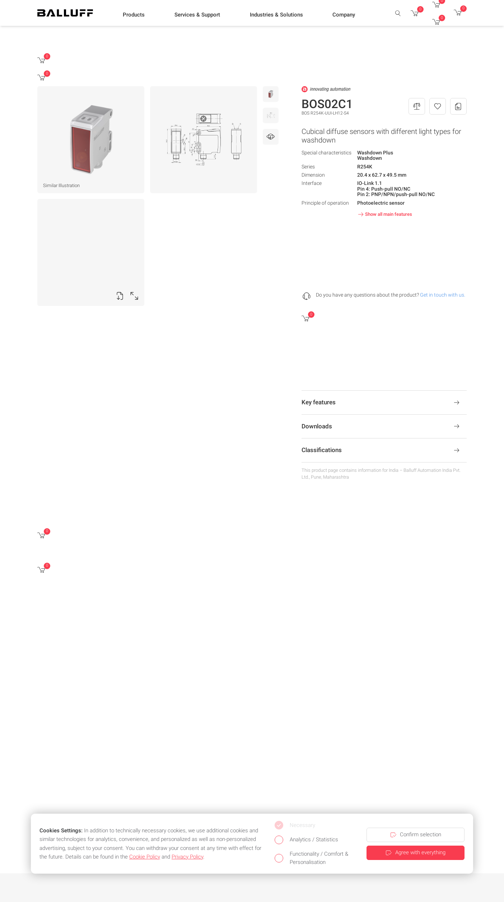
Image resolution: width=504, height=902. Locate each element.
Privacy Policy (187, 857)
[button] (134, 15)
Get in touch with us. (442, 295)
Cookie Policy (144, 857)
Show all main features (384, 214)
